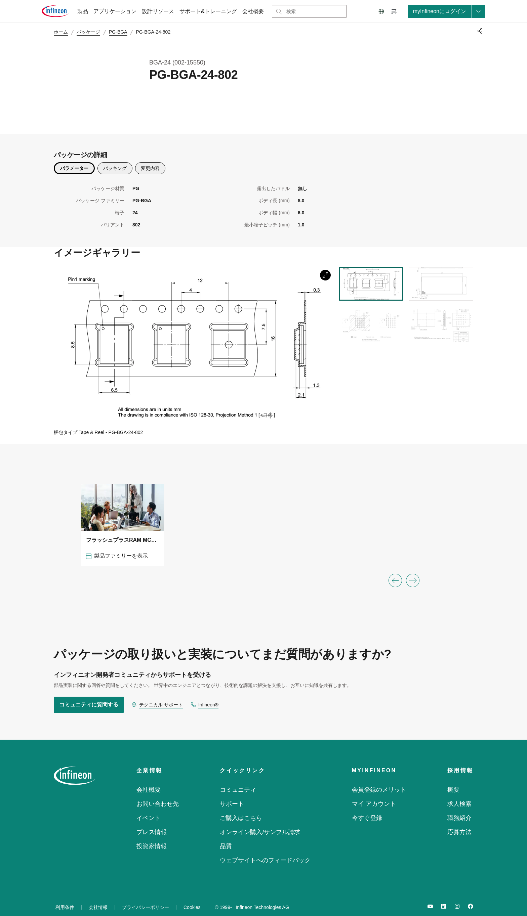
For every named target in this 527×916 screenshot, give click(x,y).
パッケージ (91, 32)
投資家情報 (151, 836)
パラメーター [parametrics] (74, 158)
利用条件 (64, 897)
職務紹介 (459, 808)
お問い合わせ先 (157, 794)
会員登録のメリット (379, 780)
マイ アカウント (374, 794)
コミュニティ (238, 780)
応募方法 (459, 822)
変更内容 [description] (150, 158)
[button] (381, 11)
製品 (82, 11)
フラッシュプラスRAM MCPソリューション (122, 530)
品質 (226, 836)
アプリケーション (114, 11)
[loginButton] (446, 11)
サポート (232, 794)
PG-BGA (121, 32)
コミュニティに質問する (88, 695)
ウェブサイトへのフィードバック (265, 850)
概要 (453, 780)
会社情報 (98, 897)
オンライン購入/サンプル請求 (260, 822)
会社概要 (253, 11)
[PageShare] (479, 31)
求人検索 (459, 794)
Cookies (192, 897)
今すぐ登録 (367, 808)
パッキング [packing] (115, 158)
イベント (148, 808)
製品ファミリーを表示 (121, 546)
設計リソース (158, 11)
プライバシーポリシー (145, 897)
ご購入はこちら (241, 808)
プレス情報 (151, 822)
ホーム (64, 32)
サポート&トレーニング (208, 11)
